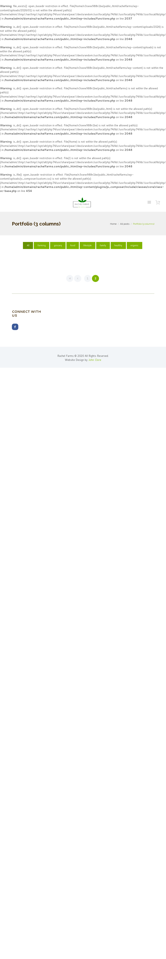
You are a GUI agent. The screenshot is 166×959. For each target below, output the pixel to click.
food (72, 245)
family (103, 245)
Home (113, 223)
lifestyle (87, 245)
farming (42, 245)
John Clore (94, 360)
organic (134, 245)
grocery (58, 245)
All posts (124, 223)
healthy (118, 245)
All (28, 245)
